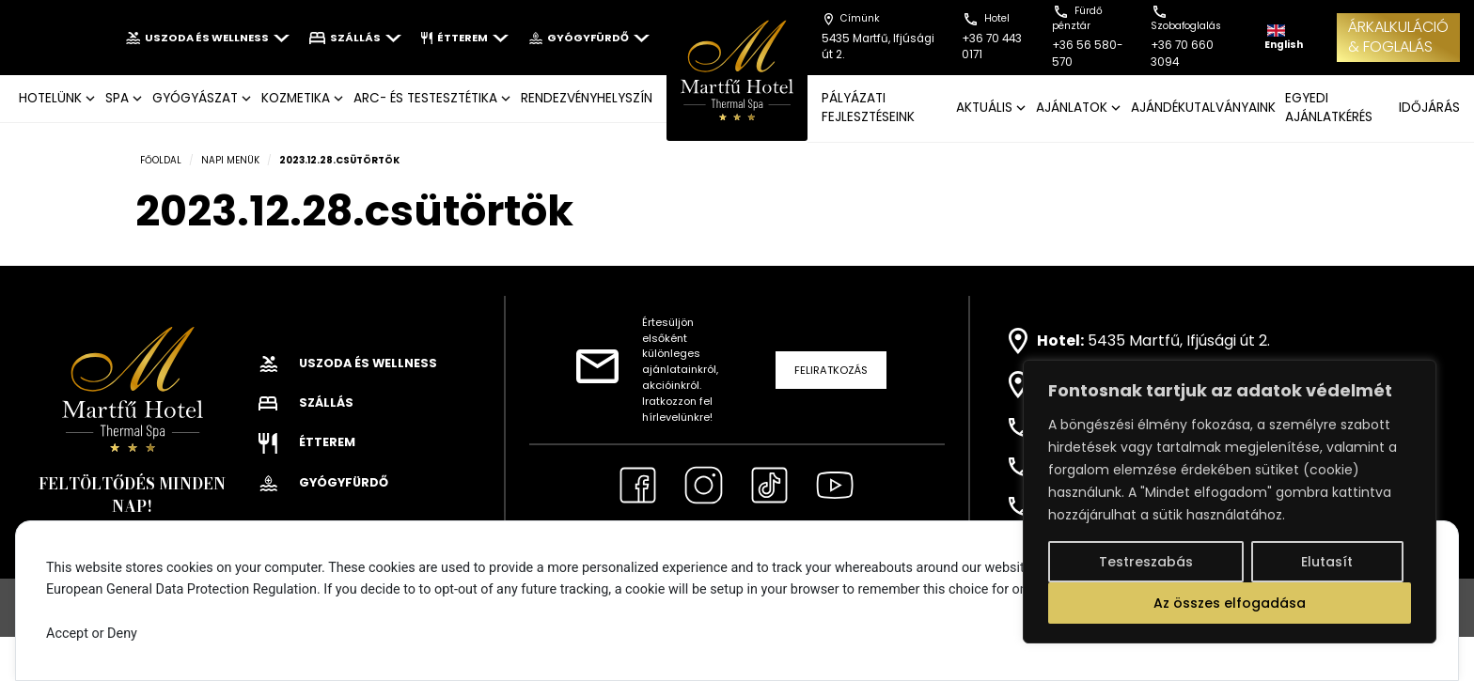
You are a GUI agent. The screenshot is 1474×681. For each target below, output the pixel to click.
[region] (1229, 501)
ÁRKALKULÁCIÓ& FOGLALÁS (1398, 36)
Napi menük (230, 160)
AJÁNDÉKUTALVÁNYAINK (1203, 107)
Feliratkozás (831, 370)
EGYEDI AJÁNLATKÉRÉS (1328, 107)
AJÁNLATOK (1071, 107)
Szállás (355, 37)
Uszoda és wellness (207, 37)
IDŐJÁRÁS (1429, 107)
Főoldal (160, 160)
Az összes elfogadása (1229, 603)
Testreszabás (1146, 561)
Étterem (465, 37)
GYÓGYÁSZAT (195, 98)
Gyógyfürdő (589, 37)
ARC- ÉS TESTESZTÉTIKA (425, 98)
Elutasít (1327, 561)
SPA (117, 98)
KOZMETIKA (295, 98)
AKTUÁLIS (984, 107)
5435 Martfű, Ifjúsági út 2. (1179, 340)
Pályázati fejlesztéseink (868, 107)
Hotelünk (50, 98)
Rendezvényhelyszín (586, 98)
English (1283, 38)
